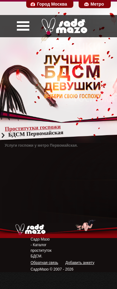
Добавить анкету (79, 263)
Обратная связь (44, 263)
